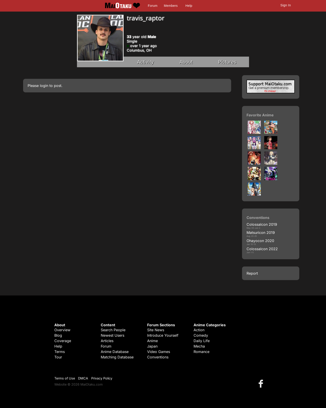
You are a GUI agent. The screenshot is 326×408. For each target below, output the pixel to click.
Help (188, 5)
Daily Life (202, 340)
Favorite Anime (260, 115)
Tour (58, 357)
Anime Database (115, 351)
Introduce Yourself (162, 335)
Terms (59, 351)
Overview (62, 330)
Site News (155, 330)
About (186, 62)
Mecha (199, 346)
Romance (201, 351)
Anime (152, 340)
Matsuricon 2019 (261, 232)
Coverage (62, 340)
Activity (145, 62)
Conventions (157, 357)
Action (199, 330)
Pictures (227, 62)
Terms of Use (64, 378)
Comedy (201, 335)
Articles (107, 340)
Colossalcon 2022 (262, 249)
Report (252, 273)
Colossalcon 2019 (262, 224)
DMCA (83, 378)
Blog (58, 335)
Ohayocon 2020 (260, 240)
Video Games (158, 351)
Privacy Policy (101, 378)
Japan (152, 346)
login (44, 85)
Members (171, 5)
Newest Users (112, 335)
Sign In (285, 5)
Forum (152, 5)
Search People (113, 330)
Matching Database (117, 357)
